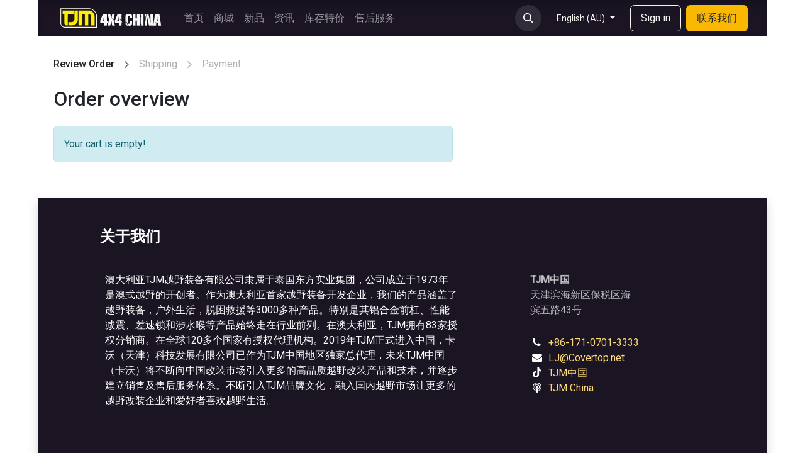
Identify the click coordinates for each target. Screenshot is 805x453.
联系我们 (717, 18)
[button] (528, 18)
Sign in (655, 18)
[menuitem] (194, 18)
